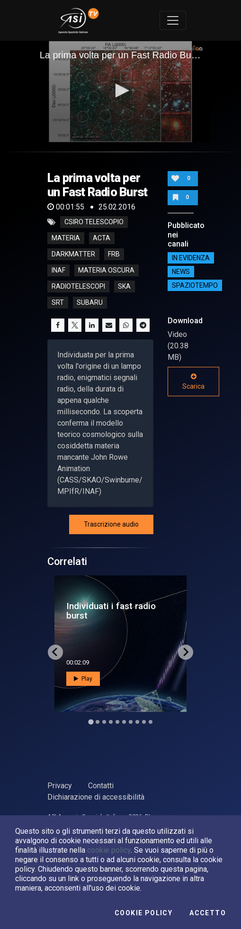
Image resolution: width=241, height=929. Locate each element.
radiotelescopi (78, 287)
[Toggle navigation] (173, 20)
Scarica (193, 381)
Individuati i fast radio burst (111, 610)
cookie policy (109, 850)
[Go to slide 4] (111, 722)
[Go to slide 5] (117, 722)
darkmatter (73, 254)
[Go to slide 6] (124, 722)
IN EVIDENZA (191, 258)
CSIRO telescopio (94, 222)
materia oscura (106, 270)
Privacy (59, 785)
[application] (120, 92)
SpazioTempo (195, 285)
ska (124, 287)
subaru (90, 303)
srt (58, 303)
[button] (120, 90)
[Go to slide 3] (104, 722)
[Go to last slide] (55, 652)
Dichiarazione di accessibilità (95, 796)
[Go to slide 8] (137, 722)
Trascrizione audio (111, 524)
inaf (58, 270)
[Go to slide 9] (144, 722)
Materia (66, 238)
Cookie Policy (143, 913)
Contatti (101, 785)
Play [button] (83, 678)
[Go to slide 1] (90, 721)
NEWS (181, 271)
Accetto (207, 913)
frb (114, 254)
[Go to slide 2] (97, 722)
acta (101, 238)
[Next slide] (185, 652)
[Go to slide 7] (131, 722)
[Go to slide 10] (150, 722)
